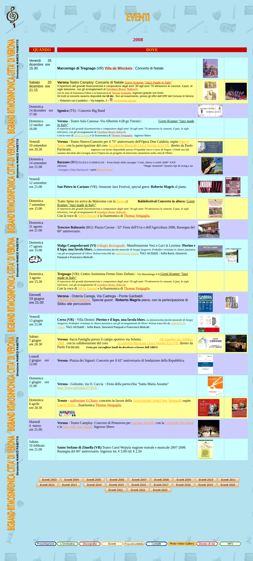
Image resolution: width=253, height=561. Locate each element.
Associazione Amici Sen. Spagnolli (157, 400)
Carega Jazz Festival (73, 300)
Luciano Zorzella (143, 423)
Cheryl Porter (66, 405)
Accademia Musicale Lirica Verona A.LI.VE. (139, 145)
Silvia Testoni (81, 135)
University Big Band (179, 423)
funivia (121, 201)
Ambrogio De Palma (126, 253)
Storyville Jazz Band (77, 426)
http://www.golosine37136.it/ (77, 388)
